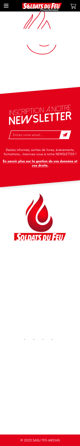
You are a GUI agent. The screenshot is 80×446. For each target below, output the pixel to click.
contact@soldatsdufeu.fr (35, 263)
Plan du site (40, 397)
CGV (40, 421)
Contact (40, 384)
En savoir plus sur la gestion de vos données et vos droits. (40, 163)
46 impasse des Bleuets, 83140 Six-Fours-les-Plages (40, 254)
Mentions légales (40, 409)
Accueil (40, 372)
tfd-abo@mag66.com (33, 285)
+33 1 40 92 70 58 (30, 278)
